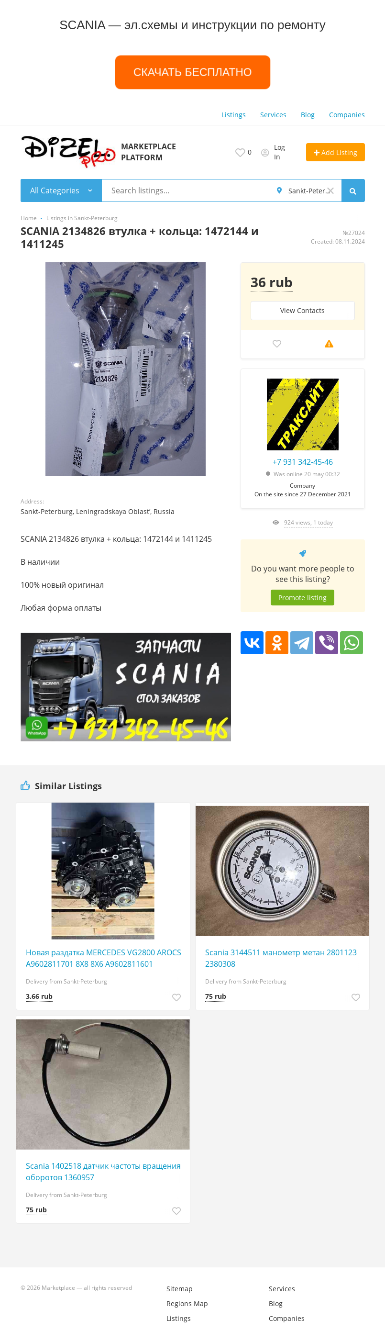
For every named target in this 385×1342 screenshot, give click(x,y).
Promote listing (302, 597)
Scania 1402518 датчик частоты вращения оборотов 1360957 (103, 1172)
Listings (233, 114)
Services (273, 114)
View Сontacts (302, 310)
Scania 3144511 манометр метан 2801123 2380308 (281, 958)
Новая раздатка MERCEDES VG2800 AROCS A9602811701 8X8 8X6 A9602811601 (103, 958)
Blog (308, 114)
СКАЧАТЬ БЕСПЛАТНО (192, 72)
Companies (347, 114)
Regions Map (187, 1303)
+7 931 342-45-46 (303, 462)
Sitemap (179, 1288)
